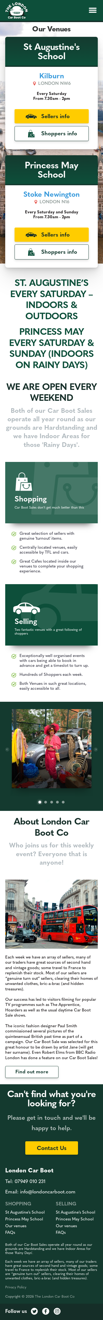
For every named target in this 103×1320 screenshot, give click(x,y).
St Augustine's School (25, 1213)
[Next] (96, 749)
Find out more (31, 1072)
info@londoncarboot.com (48, 1192)
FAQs (10, 1233)
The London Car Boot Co (54, 1296)
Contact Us (51, 1148)
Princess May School (24, 1219)
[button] (92, 10)
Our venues (15, 1226)
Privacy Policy (15, 1287)
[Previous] (7, 749)
